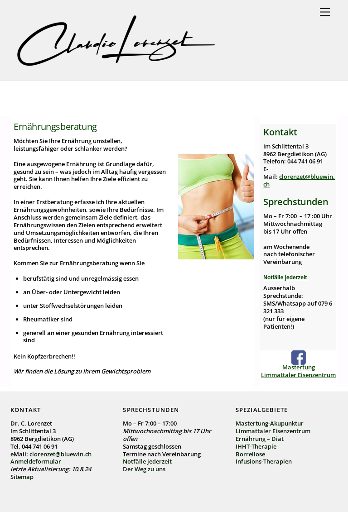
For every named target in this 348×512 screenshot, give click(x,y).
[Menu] (325, 12)
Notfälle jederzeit (285, 277)
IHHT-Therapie (256, 446)
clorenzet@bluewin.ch (299, 180)
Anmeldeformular (35, 461)
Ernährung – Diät (260, 439)
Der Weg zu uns (144, 469)
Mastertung (298, 367)
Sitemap (22, 477)
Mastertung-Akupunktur (270, 423)
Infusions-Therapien (264, 461)
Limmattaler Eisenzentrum (298, 375)
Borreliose (250, 454)
